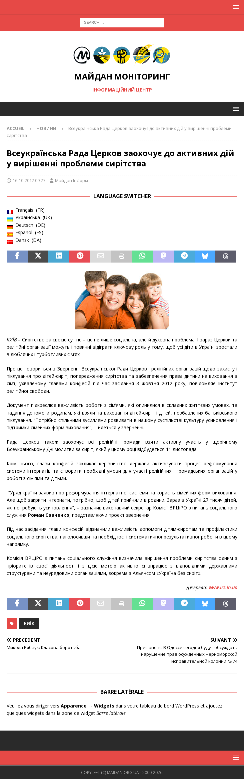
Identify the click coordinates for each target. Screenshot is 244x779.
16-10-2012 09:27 (29, 180)
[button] (234, 7)
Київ (29, 623)
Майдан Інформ (71, 180)
